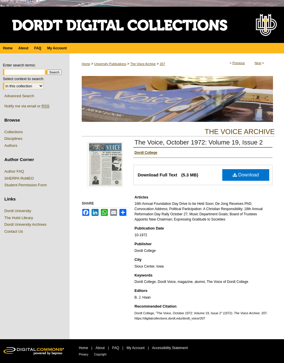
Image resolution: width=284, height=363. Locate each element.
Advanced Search (19, 96)
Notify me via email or (26, 106)
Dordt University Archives (25, 224)
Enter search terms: (19, 65)
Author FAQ (14, 171)
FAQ (115, 348)
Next (258, 63)
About (100, 348)
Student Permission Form (25, 185)
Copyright (100, 354)
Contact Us (13, 231)
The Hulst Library (18, 218)
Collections (13, 132)
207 (162, 64)
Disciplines (13, 138)
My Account (136, 348)
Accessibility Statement (170, 348)
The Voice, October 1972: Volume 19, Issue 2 (198, 142)
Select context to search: (23, 79)
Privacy (83, 354)
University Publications (110, 64)
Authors (10, 145)
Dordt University (17, 211)
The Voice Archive (143, 64)
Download (246, 174)
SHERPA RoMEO (19, 178)
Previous (238, 63)
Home (86, 64)
